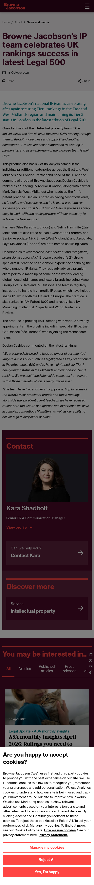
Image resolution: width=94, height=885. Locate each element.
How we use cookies (60, 836)
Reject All (47, 865)
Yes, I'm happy (47, 878)
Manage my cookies (47, 853)
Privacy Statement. (53, 841)
